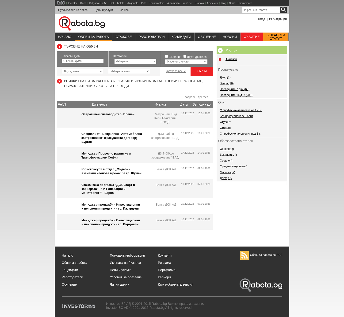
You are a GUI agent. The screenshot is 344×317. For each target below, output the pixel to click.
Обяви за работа (93, 37)
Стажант (225, 127)
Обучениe (207, 37)
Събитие (252, 37)
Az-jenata (132, 3)
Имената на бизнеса (125, 263)
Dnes (83, 3)
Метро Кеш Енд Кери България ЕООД (165, 118)
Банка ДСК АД (166, 169)
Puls (143, 3)
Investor (72, 3)
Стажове (124, 37)
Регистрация (278, 19)
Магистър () (227, 172)
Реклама (164, 263)
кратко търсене (176, 71)
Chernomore (245, 3)
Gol (112, 3)
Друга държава (196, 57)
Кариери (164, 277)
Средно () (226, 160)
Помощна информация (127, 255)
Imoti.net (187, 3)
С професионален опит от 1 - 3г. (241, 110)
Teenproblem (156, 3)
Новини (230, 37)
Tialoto (120, 3)
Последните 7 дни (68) (234, 89)
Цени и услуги (104, 10)
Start (231, 3)
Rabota (199, 3)
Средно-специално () (233, 166)
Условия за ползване (126, 277)
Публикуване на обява (73, 10)
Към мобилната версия (175, 284)
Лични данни (119, 284)
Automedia (173, 3)
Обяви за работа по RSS (261, 255)
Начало (64, 37)
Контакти (165, 255)
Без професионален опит (236, 116)
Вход (261, 19)
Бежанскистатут (276, 37)
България (175, 57)
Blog (223, 3)
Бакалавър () (228, 154)
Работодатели (152, 37)
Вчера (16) (227, 83)
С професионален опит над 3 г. (240, 133)
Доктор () (226, 178)
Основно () (227, 148)
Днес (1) (225, 77)
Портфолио (167, 270)
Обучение (69, 284)
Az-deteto (212, 3)
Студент (225, 122)
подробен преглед (196, 97)
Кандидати (181, 37)
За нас (124, 10)
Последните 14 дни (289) (236, 95)
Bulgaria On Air (98, 3)
